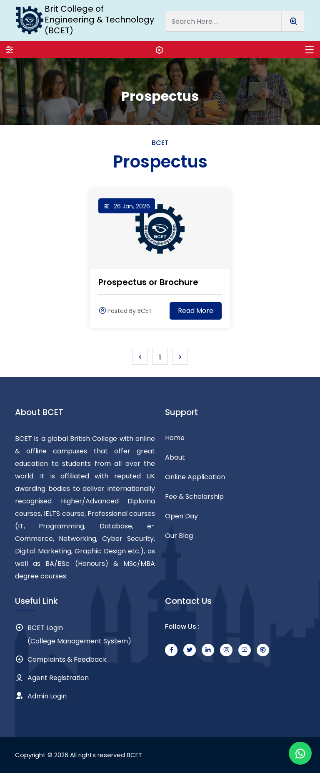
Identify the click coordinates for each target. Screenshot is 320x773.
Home (175, 438)
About (175, 457)
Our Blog (179, 535)
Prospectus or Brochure (148, 282)
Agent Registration (58, 678)
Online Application (195, 477)
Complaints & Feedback (67, 659)
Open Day (181, 516)
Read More (195, 310)
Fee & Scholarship (194, 496)
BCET (134, 754)
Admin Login (47, 696)
